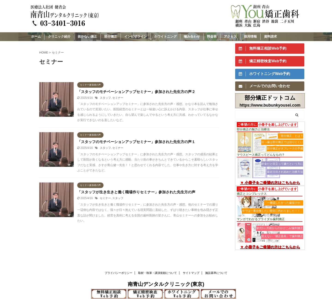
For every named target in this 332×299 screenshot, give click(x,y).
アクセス (230, 36)
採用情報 (250, 36)
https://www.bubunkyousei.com (270, 105)
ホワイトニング (165, 36)
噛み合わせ (192, 36)
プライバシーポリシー (118, 273)
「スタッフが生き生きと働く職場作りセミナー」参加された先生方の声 (136, 192)
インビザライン (135, 36)
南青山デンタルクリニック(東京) (166, 284)
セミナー (117, 97)
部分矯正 (110, 36)
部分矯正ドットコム (270, 98)
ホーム (36, 36)
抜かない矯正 (87, 36)
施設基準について (216, 273)
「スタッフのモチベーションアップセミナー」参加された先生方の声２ (136, 92)
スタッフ (105, 97)
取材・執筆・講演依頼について (157, 273)
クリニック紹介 (59, 36)
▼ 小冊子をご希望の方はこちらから (270, 183)
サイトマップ (191, 273)
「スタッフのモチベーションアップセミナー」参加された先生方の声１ (136, 142)
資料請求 (270, 36)
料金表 (212, 36)
